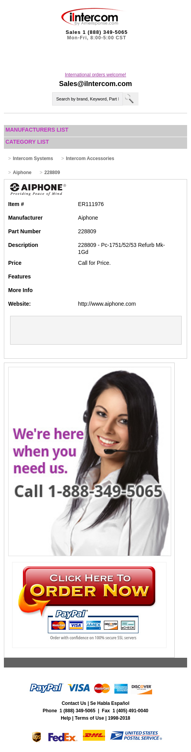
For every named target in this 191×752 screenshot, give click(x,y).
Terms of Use (89, 718)
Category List (27, 142)
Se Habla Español (110, 703)
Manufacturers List (36, 130)
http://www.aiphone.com (107, 304)
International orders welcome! (95, 74)
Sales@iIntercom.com (95, 84)
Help (66, 718)
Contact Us (73, 703)
